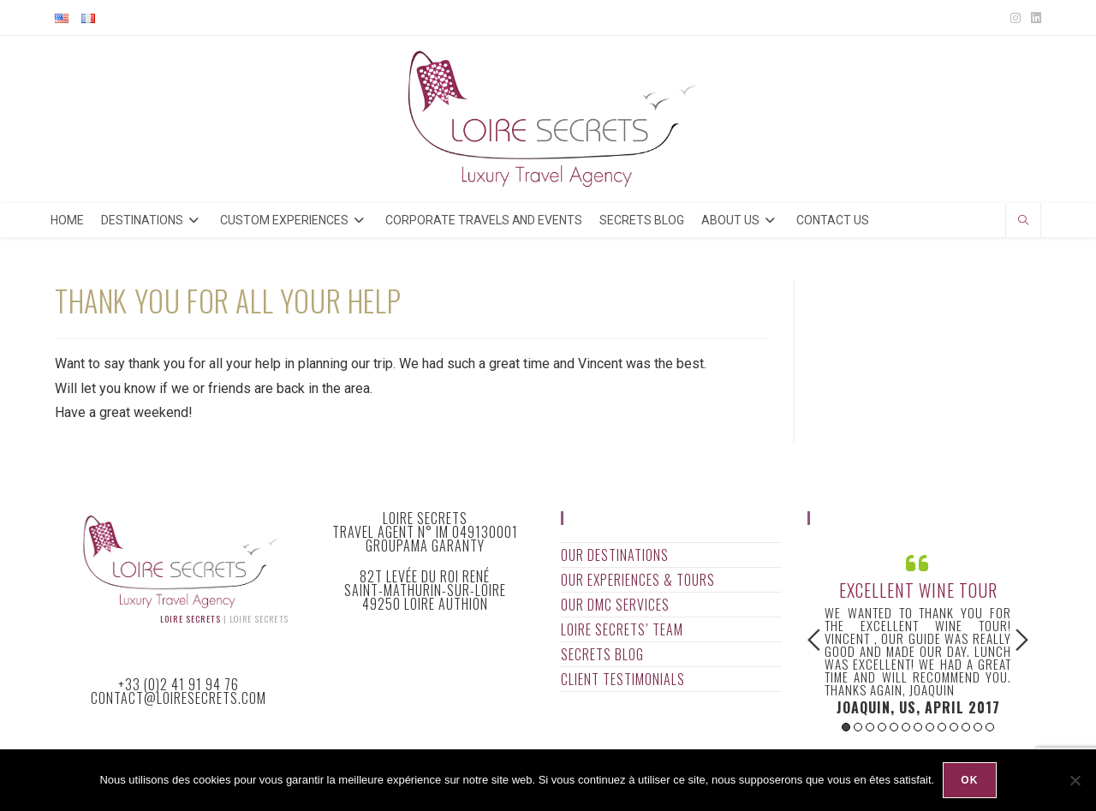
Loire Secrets (190, 618)
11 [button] (966, 727)
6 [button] (906, 727)
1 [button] (846, 727)
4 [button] (882, 727)
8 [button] (930, 727)
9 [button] (942, 727)
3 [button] (870, 727)
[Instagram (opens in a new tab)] (1015, 18)
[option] (918, 632)
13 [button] (990, 727)
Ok (969, 780)
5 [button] (894, 727)
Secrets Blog (602, 654)
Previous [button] (813, 640)
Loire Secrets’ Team (622, 629)
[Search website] (1023, 221)
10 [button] (954, 727)
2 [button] (858, 727)
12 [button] (978, 727)
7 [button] (918, 727)
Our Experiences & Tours (638, 579)
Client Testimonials (623, 679)
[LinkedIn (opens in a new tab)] (1033, 18)
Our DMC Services (615, 604)
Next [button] (1022, 640)
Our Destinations (615, 555)
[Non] (1074, 780)
